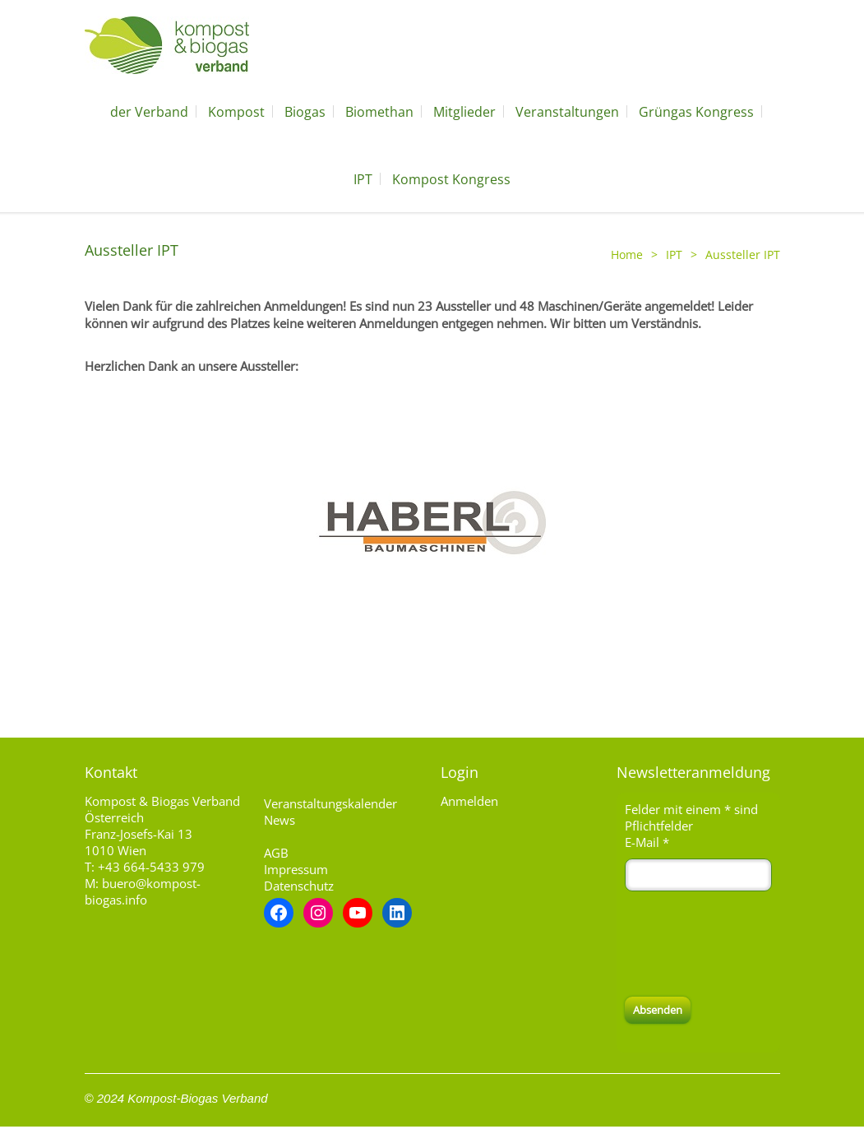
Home (627, 254)
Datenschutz (299, 885)
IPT (362, 179)
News (279, 820)
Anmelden (469, 801)
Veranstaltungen (567, 112)
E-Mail (647, 842)
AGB (276, 853)
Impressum (296, 869)
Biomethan (379, 112)
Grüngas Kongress (696, 112)
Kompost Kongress (451, 179)
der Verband (149, 112)
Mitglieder (464, 112)
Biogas (305, 112)
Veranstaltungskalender (330, 803)
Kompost (236, 112)
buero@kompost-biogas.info (143, 891)
